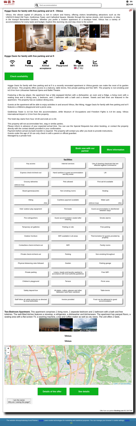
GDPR (127, 420)
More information (115, 150)
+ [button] (8, 349)
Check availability (19, 76)
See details (84, 391)
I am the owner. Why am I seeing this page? (19, 401)
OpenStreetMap (125, 383)
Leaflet (115, 383)
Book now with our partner (85, 149)
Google (41, 420)
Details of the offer (52, 391)
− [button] (8, 353)
